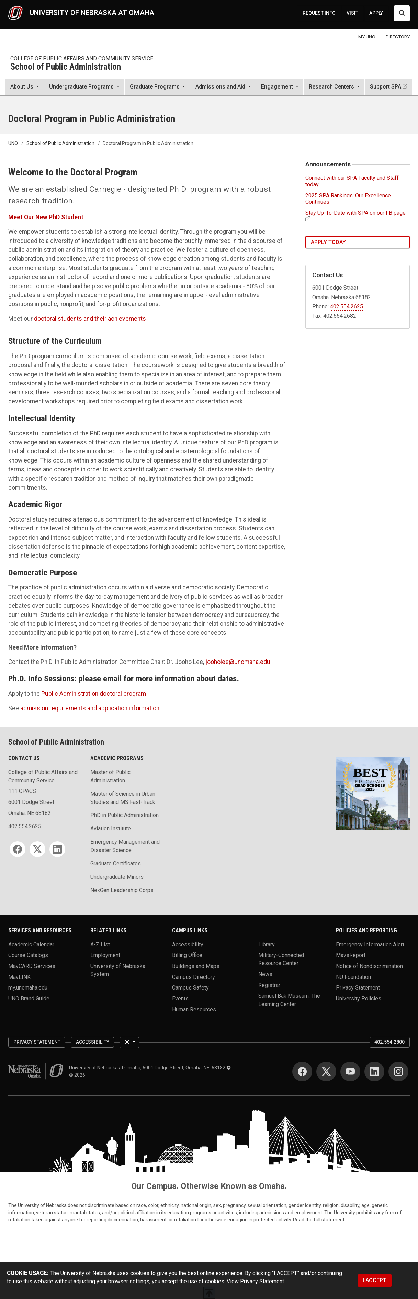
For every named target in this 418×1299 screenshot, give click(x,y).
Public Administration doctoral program (93, 693)
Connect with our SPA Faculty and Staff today (352, 181)
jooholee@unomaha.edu (237, 661)
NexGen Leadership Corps (122, 890)
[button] (24, 87)
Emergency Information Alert (370, 944)
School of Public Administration (65, 67)
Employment (105, 955)
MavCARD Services (31, 966)
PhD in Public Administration (124, 815)
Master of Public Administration (110, 776)
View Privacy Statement (255, 1281)
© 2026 (78, 1075)
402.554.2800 (389, 1042)
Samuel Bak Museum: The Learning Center (289, 1000)
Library (266, 944)
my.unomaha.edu (27, 987)
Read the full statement (318, 1219)
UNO (13, 143)
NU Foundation (353, 976)
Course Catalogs (28, 955)
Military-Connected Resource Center (281, 959)
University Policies (358, 998)
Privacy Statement (358, 987)
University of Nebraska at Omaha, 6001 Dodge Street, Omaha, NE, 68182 (150, 1067)
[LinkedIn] (57, 849)
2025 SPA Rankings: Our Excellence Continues (348, 198)
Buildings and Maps (195, 966)
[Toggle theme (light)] (129, 1042)
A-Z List (100, 944)
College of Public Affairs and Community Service (81, 58)
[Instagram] (398, 1071)
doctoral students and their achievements (90, 318)
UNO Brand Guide (28, 998)
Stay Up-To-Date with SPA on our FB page (355, 213)
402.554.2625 (346, 306)
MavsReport (350, 955)
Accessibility (187, 944)
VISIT (352, 13)
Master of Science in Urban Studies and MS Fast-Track (122, 798)
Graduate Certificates (115, 863)
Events (180, 998)
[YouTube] (350, 1071)
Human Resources (194, 1009)
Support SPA (385, 86)
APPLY (376, 13)
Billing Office (187, 955)
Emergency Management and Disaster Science (125, 846)
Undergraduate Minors (117, 877)
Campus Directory (193, 976)
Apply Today (328, 242)
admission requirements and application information (89, 708)
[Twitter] (37, 849)
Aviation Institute (110, 828)
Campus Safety (190, 987)
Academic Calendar (31, 944)
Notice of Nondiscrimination (369, 966)
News (265, 974)
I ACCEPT (374, 1280)
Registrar (269, 985)
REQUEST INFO (319, 13)
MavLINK (19, 976)
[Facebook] (17, 849)
